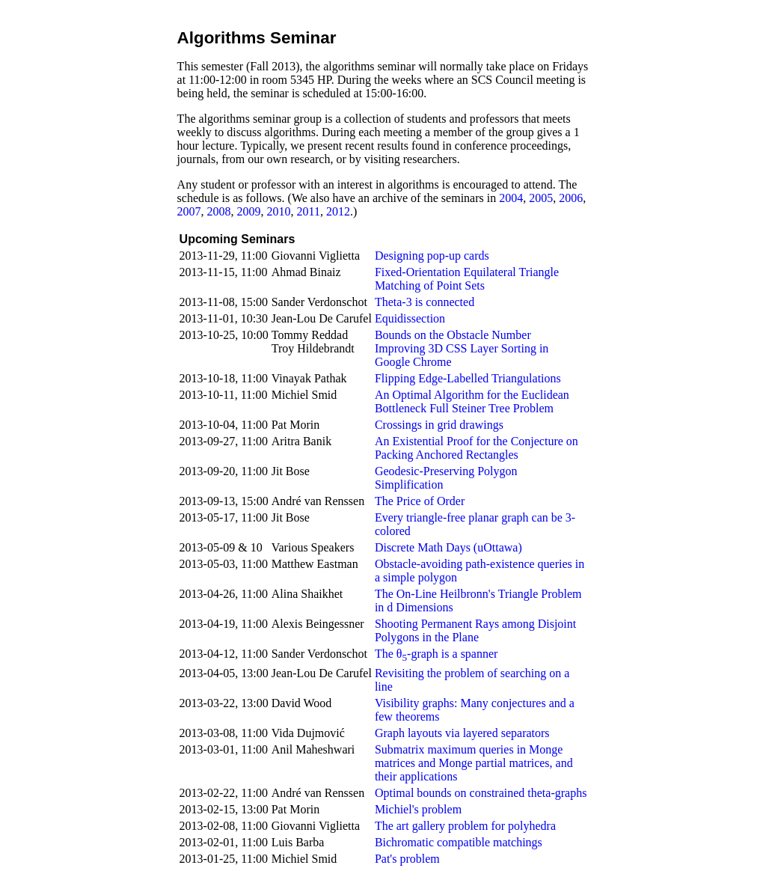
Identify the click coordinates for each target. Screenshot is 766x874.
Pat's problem (407, 858)
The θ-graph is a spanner (436, 653)
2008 (219, 211)
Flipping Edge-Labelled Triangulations (468, 378)
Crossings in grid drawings (439, 424)
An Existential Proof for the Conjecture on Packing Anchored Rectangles (476, 448)
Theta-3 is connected (424, 302)
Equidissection (410, 318)
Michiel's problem (418, 809)
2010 (279, 211)
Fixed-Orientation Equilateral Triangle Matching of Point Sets (467, 279)
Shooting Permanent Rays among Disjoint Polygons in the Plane (475, 630)
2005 (541, 198)
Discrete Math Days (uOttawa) (448, 547)
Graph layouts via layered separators (462, 733)
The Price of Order (420, 501)
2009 (249, 211)
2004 (511, 198)
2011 (308, 211)
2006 (571, 198)
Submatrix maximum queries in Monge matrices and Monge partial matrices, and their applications (474, 763)
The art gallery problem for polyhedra (465, 825)
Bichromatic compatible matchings (458, 842)
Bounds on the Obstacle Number (453, 334)
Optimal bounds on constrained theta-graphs (481, 792)
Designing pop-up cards (432, 255)
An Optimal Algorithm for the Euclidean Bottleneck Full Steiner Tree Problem (472, 401)
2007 (189, 211)
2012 (338, 211)
